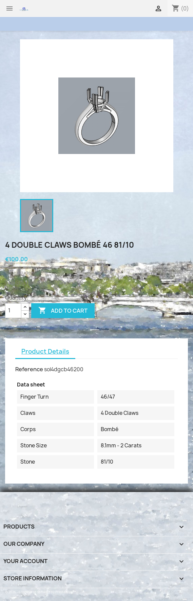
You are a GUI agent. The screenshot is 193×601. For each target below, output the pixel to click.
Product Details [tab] (45, 351)
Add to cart (63, 310)
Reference (29, 369)
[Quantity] (13, 310)
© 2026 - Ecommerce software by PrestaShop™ (40, 592)
